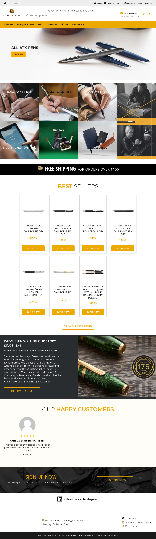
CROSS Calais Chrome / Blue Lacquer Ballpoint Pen (33, 290)
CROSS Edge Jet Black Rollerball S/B (93, 228)
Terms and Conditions (107, 535)
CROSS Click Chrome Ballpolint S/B (33, 228)
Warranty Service (67, 535)
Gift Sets (64, 24)
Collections (8, 24)
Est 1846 (14, 3)
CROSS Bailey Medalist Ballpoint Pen (63, 289)
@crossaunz (131, 526)
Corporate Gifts (78, 24)
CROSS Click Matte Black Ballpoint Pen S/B (63, 229)
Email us (148, 3)
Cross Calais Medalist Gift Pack (27, 440)
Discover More (22, 391)
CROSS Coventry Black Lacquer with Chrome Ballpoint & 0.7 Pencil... (92, 292)
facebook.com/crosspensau (138, 522)
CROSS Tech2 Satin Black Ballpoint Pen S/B (122, 229)
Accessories (52, 24)
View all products (78, 326)
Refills (40, 24)
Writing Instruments (25, 24)
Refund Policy (86, 535)
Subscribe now (115, 480)
